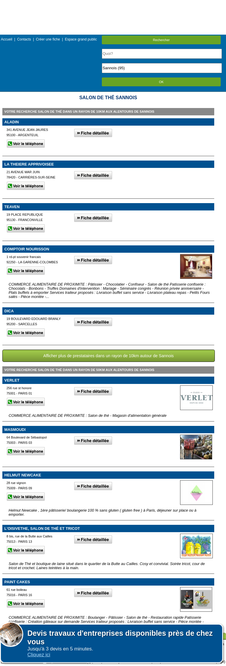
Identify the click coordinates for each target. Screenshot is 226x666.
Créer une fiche (48, 39)
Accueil (6, 39)
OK (161, 82)
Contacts (24, 39)
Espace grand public (81, 39)
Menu (113, 4)
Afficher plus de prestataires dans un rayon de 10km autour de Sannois (108, 355)
